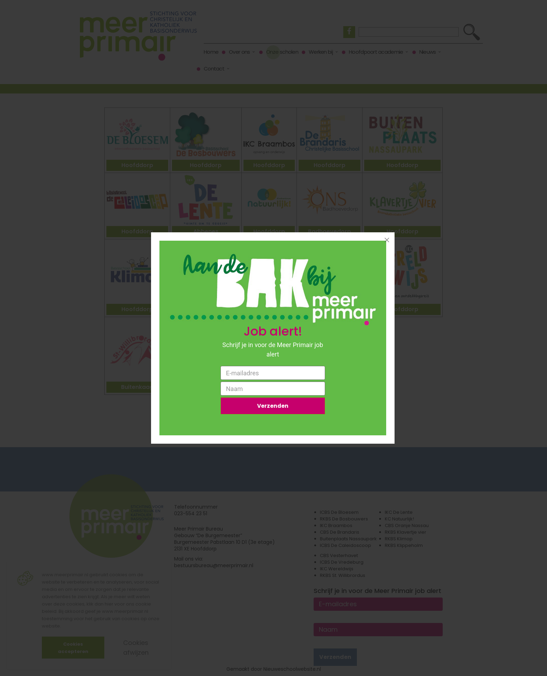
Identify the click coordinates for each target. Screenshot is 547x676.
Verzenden (273, 406)
